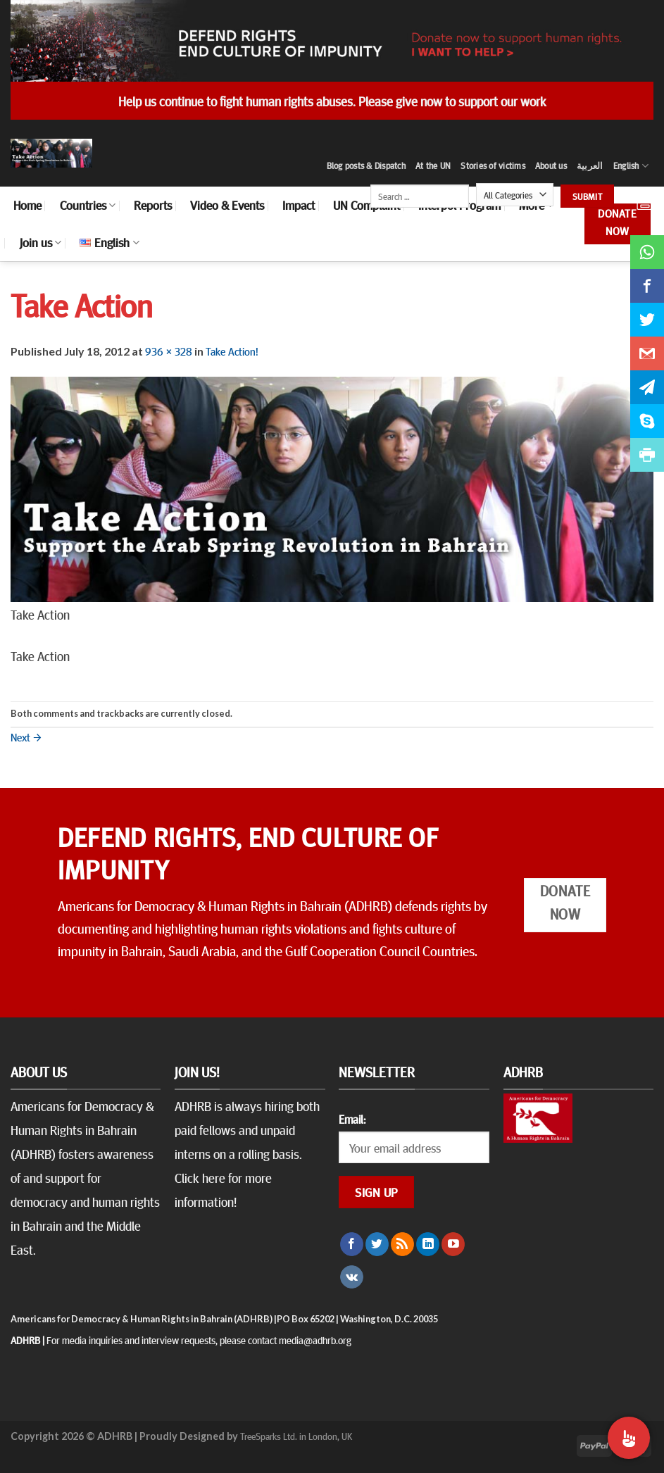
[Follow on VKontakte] (351, 1277)
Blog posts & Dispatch (366, 165)
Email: (352, 1118)
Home (27, 204)
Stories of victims (493, 165)
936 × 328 (168, 350)
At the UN (433, 165)
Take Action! (232, 350)
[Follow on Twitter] (377, 1244)
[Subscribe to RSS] (402, 1244)
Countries (87, 204)
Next (26, 736)
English (631, 166)
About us (551, 165)
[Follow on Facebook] (351, 1244)
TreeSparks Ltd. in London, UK (296, 1436)
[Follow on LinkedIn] (427, 1244)
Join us (40, 242)
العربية (590, 165)
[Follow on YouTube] (453, 1244)
